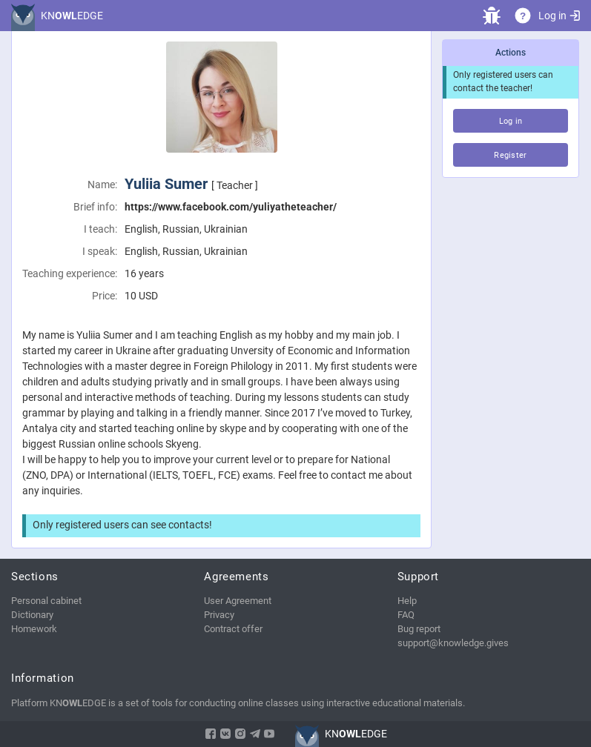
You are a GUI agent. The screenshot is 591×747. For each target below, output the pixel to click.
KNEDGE (72, 15)
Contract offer (233, 628)
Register (510, 155)
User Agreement (237, 600)
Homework (34, 628)
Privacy (219, 614)
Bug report (418, 628)
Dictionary (32, 614)
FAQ (406, 614)
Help (407, 600)
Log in (559, 15)
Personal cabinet (46, 600)
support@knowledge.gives (453, 642)
